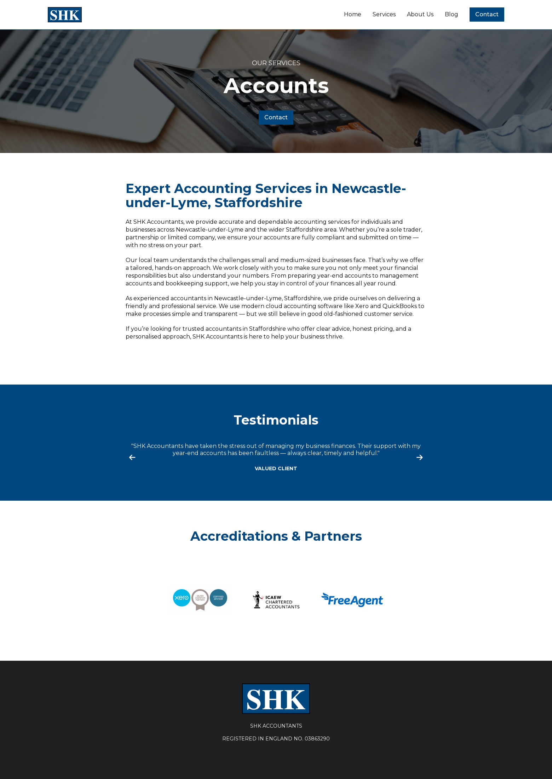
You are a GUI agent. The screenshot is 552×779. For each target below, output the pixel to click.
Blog (451, 14)
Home (352, 14)
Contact (487, 14)
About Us (420, 14)
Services (384, 14)
